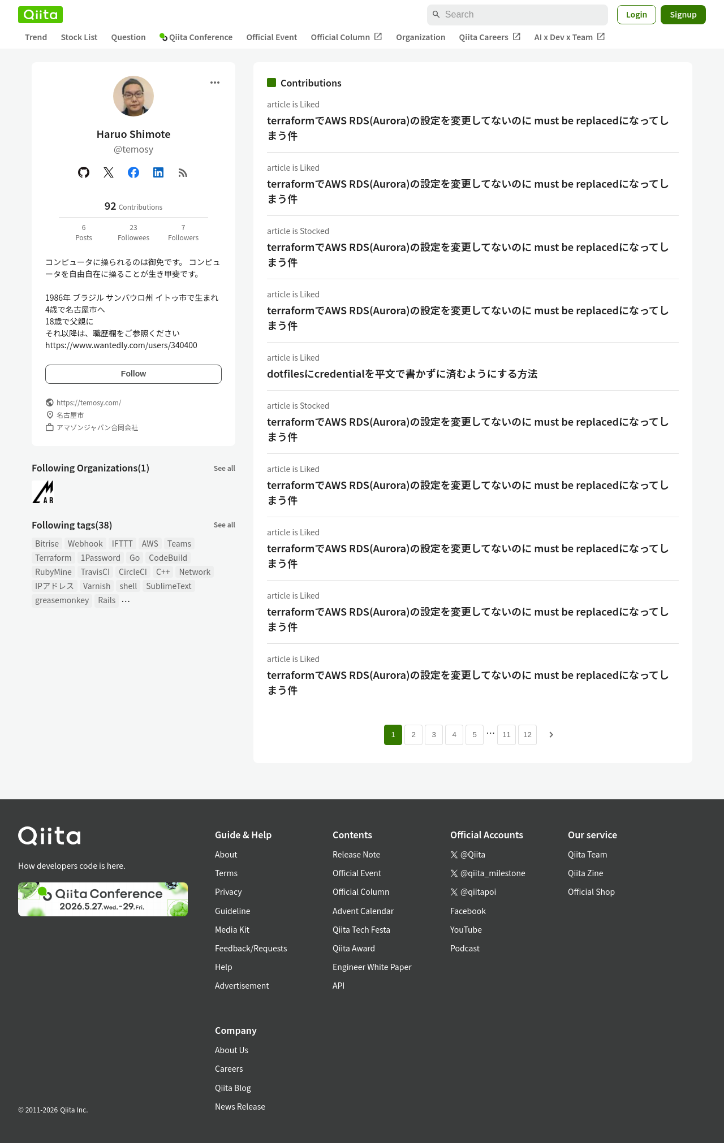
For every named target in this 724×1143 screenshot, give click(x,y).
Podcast (465, 948)
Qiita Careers (490, 37)
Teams (179, 543)
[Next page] (551, 735)
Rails (106, 599)
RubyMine (53, 571)
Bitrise (47, 543)
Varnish (96, 585)
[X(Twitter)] (108, 172)
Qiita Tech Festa (361, 929)
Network (194, 571)
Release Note (356, 854)
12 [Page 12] (527, 734)
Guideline (233, 910)
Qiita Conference (196, 36)
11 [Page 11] (506, 734)
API (338, 985)
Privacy (228, 891)
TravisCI (95, 571)
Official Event (271, 36)
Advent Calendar (363, 910)
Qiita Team (587, 854)
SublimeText (168, 585)
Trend (36, 36)
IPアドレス (54, 585)
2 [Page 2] (413, 734)
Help (223, 966)
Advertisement (242, 985)
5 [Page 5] (474, 734)
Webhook (85, 543)
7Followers (183, 232)
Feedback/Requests (251, 948)
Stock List (79, 36)
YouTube (466, 929)
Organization (420, 36)
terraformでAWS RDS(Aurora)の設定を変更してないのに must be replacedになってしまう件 (468, 127)
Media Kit (232, 929)
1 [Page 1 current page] (393, 734)
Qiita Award (354, 948)
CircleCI (133, 571)
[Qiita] (40, 14)
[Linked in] (158, 172)
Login (637, 14)
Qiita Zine (586, 872)
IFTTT (122, 543)
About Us (231, 1049)
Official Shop (591, 891)
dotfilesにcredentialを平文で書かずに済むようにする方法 (402, 373)
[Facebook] (133, 172)
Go (135, 557)
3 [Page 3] (434, 734)
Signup (683, 14)
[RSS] (183, 172)
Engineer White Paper (372, 966)
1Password (100, 557)
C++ (163, 571)
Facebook (468, 910)
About (226, 854)
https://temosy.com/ (89, 402)
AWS (150, 543)
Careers (229, 1068)
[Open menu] (215, 82)
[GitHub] (83, 172)
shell (128, 585)
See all (224, 468)
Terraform (53, 557)
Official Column (347, 37)
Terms (226, 872)
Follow (133, 373)
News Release (240, 1106)
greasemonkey (62, 599)
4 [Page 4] (454, 734)
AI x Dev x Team (570, 37)
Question (128, 36)
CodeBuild (168, 557)
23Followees (133, 232)
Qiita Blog (233, 1087)
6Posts (83, 232)
